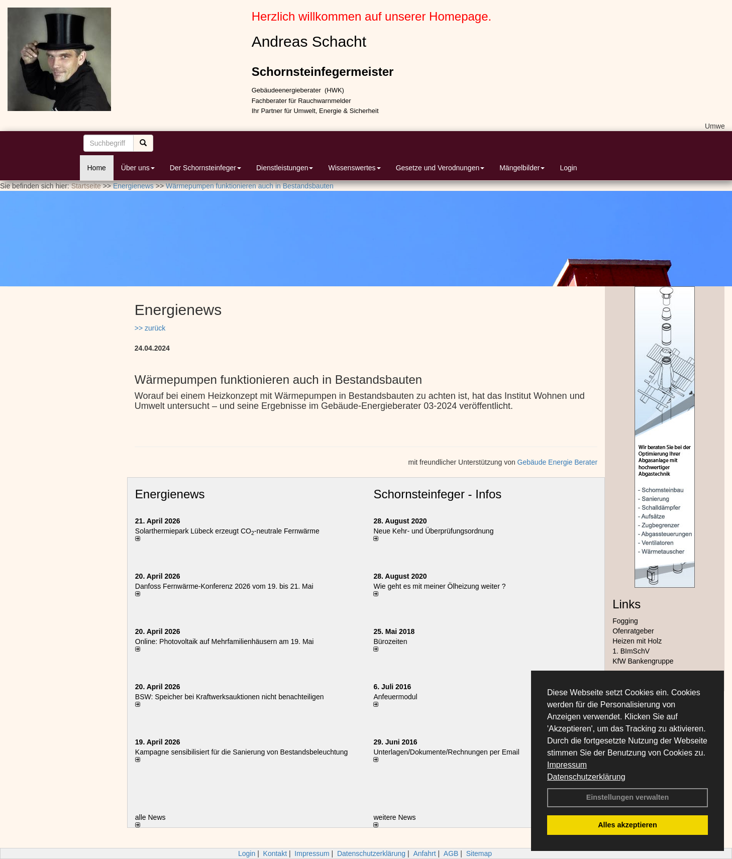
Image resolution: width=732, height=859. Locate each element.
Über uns (138, 168)
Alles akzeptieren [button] (627, 825)
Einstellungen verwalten (627, 797)
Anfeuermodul (395, 697)
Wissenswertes (354, 168)
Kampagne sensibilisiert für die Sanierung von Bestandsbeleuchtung (241, 752)
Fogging (625, 621)
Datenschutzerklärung (586, 777)
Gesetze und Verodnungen (440, 168)
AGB (451, 853)
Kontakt (275, 853)
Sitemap (479, 853)
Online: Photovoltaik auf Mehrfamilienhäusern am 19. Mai (224, 641)
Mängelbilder (522, 168)
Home (96, 168)
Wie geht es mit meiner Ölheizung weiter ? (439, 586)
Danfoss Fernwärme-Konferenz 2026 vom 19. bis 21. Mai (224, 586)
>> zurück (150, 328)
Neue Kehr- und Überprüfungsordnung (433, 531)
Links (626, 604)
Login (568, 168)
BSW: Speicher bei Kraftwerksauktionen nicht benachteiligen (229, 697)
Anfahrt (424, 853)
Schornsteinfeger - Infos (437, 494)
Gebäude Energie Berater (557, 462)
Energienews (170, 494)
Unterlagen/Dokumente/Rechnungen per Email (446, 752)
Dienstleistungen (284, 168)
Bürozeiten (390, 641)
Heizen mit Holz (637, 641)
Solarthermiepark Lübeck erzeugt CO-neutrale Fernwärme (227, 531)
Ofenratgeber (633, 631)
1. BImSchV (631, 651)
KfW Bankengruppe (642, 661)
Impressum (567, 765)
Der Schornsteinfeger (205, 168)
